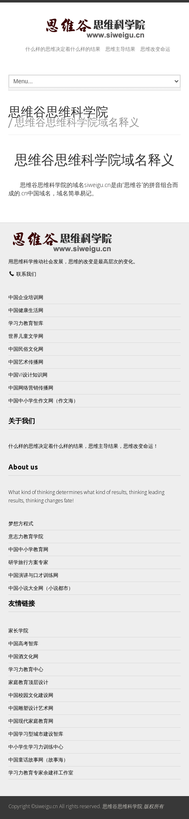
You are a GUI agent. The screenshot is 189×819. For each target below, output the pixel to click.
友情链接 (21, 603)
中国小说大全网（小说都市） (40, 588)
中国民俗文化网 (25, 348)
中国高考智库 (23, 643)
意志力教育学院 (25, 536)
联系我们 (26, 273)
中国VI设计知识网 (27, 374)
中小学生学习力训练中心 (35, 746)
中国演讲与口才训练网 (33, 575)
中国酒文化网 (23, 656)
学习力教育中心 (25, 669)
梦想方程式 (20, 523)
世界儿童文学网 (25, 336)
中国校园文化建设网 (30, 695)
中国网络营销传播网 (30, 387)
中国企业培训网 (25, 297)
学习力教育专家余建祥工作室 (40, 772)
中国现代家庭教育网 (30, 720)
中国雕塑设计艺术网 (30, 708)
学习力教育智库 (25, 323)
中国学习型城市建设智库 (35, 733)
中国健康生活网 (25, 310)
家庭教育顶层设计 (28, 682)
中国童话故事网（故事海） (38, 759)
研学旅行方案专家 (28, 562)
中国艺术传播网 (25, 361)
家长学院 (18, 630)
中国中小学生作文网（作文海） (43, 400)
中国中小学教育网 (28, 549)
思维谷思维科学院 (122, 806)
